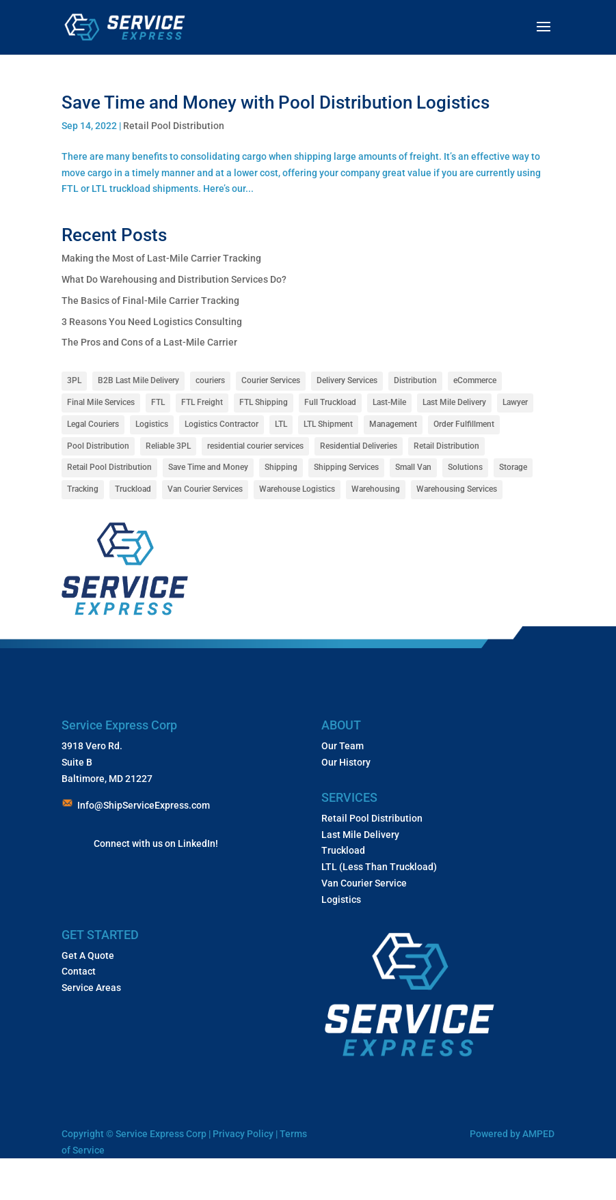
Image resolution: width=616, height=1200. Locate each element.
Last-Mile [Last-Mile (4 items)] (389, 402)
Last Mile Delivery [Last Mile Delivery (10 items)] (454, 402)
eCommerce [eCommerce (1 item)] (474, 380)
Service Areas (91, 987)
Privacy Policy (244, 1133)
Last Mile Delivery (360, 834)
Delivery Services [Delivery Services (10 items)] (347, 380)
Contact (79, 971)
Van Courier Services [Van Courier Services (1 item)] (205, 489)
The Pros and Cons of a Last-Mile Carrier (149, 342)
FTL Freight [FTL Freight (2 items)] (202, 402)
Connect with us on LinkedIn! (156, 843)
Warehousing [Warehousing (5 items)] (375, 489)
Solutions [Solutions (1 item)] (465, 467)
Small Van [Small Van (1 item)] (413, 467)
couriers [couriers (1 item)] (210, 380)
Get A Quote (88, 955)
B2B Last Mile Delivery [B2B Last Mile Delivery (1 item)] (138, 380)
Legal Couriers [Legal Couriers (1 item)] (93, 424)
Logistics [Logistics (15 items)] (151, 424)
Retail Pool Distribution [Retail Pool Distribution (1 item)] (109, 467)
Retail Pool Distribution (173, 125)
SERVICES (349, 797)
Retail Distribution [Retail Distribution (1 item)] (446, 446)
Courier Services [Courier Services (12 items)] (270, 380)
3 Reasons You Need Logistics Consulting (152, 321)
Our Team (342, 745)
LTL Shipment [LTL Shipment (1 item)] (328, 424)
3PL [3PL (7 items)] (74, 380)
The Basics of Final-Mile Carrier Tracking (150, 300)
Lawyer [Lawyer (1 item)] (515, 402)
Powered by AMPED (512, 1133)
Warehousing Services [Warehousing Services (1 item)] (456, 489)
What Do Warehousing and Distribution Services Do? (174, 279)
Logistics (341, 899)
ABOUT (341, 725)
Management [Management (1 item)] (393, 424)
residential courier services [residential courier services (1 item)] (255, 446)
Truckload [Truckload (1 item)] (133, 489)
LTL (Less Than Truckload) (379, 866)
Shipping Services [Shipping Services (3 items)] (346, 467)
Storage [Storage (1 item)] (513, 467)
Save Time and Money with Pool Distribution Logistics (280, 102)
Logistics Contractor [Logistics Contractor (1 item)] (221, 424)
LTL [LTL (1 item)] (281, 424)
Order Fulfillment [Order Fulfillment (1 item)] (463, 424)
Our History (346, 762)
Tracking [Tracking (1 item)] (82, 489)
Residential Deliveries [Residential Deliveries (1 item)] (358, 446)
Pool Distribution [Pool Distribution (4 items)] (98, 446)
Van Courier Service (364, 883)
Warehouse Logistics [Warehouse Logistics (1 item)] (297, 489)
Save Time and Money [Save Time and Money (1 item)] (208, 467)
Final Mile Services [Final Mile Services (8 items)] (101, 402)
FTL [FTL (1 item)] (158, 402)
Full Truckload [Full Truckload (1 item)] (330, 402)
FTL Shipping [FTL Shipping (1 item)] (263, 402)
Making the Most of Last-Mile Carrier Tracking (161, 258)
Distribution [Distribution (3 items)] (415, 380)
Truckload (343, 850)
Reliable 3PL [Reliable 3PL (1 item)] (168, 446)
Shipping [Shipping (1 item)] (281, 467)
